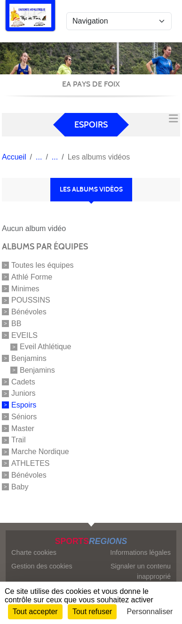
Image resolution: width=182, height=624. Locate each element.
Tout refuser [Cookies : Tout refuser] (92, 612)
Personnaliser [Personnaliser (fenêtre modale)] (150, 612)
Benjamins (29, 358)
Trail (18, 440)
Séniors (24, 417)
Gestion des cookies (41, 566)
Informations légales (140, 552)
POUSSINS (30, 300)
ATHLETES (30, 463)
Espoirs (23, 405)
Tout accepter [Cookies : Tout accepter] (35, 612)
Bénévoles (29, 312)
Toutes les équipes (42, 265)
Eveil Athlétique (45, 347)
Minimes (25, 288)
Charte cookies (33, 552)
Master (22, 428)
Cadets (23, 381)
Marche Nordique (40, 452)
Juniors (23, 393)
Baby (19, 486)
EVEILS (24, 335)
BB (16, 324)
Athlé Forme (31, 277)
